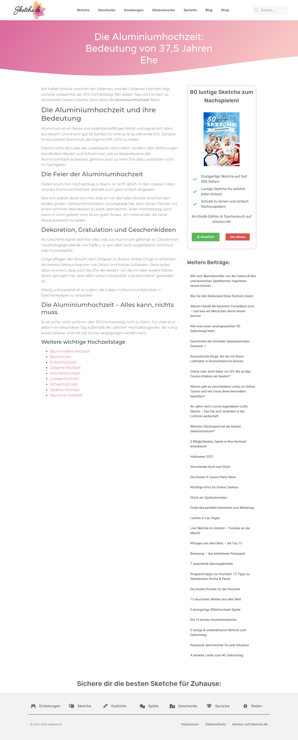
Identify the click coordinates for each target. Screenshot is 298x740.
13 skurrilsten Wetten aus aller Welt (215, 599)
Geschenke (107, 10)
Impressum (190, 724)
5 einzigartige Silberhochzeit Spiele (215, 610)
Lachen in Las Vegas (205, 518)
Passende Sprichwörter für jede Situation (219, 645)
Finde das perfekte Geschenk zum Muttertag (222, 508)
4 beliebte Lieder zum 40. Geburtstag (216, 655)
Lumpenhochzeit (64, 379)
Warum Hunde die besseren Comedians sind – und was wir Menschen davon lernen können (222, 311)
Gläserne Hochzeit (65, 368)
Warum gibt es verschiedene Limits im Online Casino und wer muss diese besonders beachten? (222, 391)
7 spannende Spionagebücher (211, 564)
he (157, 134)
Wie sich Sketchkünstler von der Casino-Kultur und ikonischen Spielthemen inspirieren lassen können (223, 281)
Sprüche (190, 10)
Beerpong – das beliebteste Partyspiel (217, 554)
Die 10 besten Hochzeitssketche (213, 620)
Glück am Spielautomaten (208, 498)
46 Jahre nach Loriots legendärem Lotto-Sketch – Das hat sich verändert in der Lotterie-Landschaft (219, 411)
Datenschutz (215, 724)
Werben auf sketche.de (250, 724)
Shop (225, 10)
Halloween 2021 (202, 457)
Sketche (83, 10)
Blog (208, 10)
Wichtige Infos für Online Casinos (214, 487)
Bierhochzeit (60, 357)
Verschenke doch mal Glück (210, 467)
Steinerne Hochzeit (66, 395)
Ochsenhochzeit (64, 384)
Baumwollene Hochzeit (70, 351)
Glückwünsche (163, 10)
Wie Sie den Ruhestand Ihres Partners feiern (221, 296)
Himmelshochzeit (65, 373)
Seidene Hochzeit (65, 390)
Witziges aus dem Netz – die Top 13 (216, 543)
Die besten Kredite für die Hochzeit (215, 589)
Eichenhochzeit (63, 362)
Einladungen (133, 10)
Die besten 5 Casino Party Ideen (213, 477)
